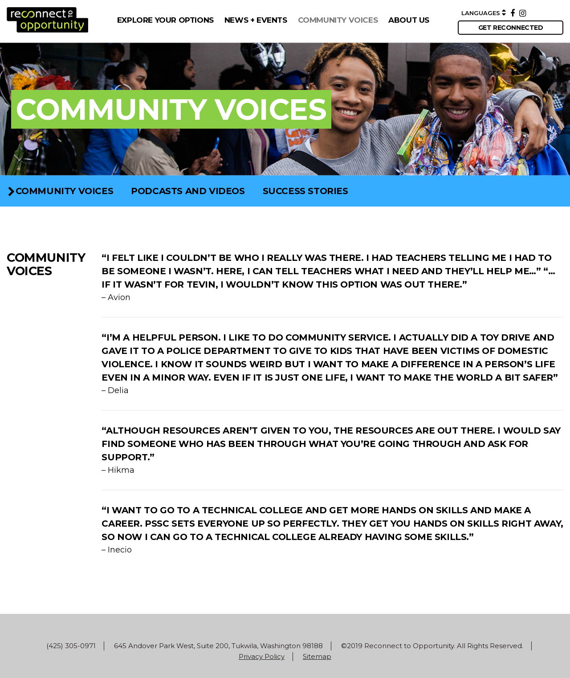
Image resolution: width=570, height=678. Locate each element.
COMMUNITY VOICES (338, 20)
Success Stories (305, 191)
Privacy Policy (262, 656)
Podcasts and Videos (187, 191)
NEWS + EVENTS (255, 20)
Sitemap (317, 656)
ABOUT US (408, 20)
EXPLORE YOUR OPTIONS (165, 20)
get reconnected (510, 28)
